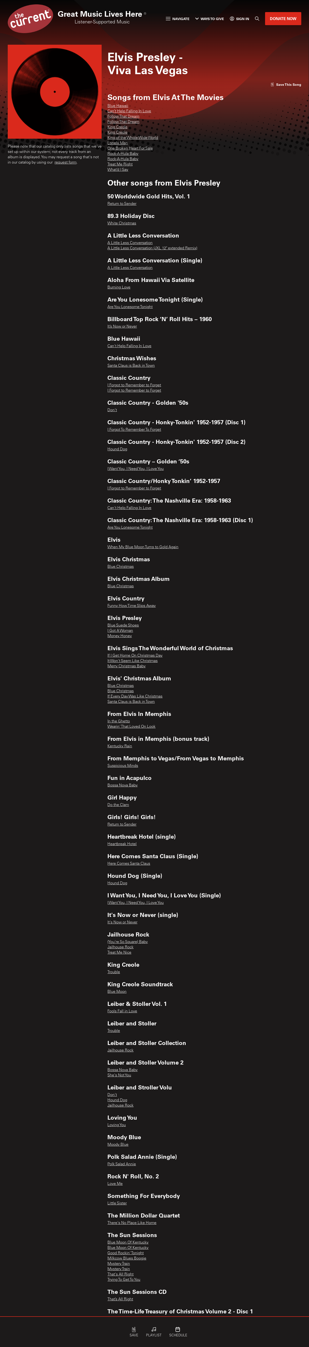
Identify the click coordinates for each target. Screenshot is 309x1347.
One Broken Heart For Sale (130, 149)
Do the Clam (118, 805)
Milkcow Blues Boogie (126, 1259)
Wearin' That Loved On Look (131, 727)
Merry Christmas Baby (126, 666)
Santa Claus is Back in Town (131, 366)
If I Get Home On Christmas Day (134, 656)
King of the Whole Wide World (132, 138)
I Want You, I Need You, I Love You (135, 469)
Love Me (115, 1184)
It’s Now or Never (122, 327)
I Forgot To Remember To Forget (134, 430)
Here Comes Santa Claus (128, 864)
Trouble (113, 972)
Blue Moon (116, 992)
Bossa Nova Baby (122, 785)
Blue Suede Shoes (123, 625)
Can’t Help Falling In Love (129, 111)
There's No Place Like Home (131, 1223)
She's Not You (119, 1075)
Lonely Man (117, 143)
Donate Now (283, 18)
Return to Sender (121, 204)
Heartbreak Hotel (122, 844)
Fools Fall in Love (122, 1011)
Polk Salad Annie (121, 1164)
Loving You (116, 1125)
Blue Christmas (120, 567)
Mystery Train (118, 1264)
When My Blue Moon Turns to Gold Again (142, 547)
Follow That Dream (123, 117)
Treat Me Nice (119, 953)
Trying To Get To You (123, 1280)
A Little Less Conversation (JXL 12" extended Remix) (152, 248)
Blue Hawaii (117, 106)
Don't (112, 410)
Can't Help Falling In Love (129, 346)
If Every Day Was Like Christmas (134, 697)
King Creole (117, 127)
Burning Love (118, 287)
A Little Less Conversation (130, 243)
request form (66, 163)
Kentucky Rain (119, 746)
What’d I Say (117, 170)
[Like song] (285, 84)
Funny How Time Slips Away (131, 606)
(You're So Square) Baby (127, 942)
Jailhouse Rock (120, 947)
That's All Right (120, 1274)
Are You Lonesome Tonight (130, 307)
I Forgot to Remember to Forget (134, 385)
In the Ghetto (118, 721)
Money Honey (119, 636)
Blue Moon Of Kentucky (127, 1243)
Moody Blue (117, 1145)
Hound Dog (117, 449)
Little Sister (117, 1203)
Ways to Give (209, 18)
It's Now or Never (122, 922)
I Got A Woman (120, 631)
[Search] (257, 18)
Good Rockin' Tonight (125, 1253)
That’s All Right (120, 1299)
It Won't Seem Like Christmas (132, 661)
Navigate (178, 18)
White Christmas (121, 223)
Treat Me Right (120, 164)
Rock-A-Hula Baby (122, 154)
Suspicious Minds (122, 766)
